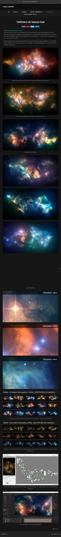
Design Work (49, 12)
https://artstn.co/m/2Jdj (16, 30)
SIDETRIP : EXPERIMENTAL (36, 12)
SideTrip (16, 12)
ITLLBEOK (24, 12)
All (9, 12)
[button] (55, 528)
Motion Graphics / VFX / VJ (30, 14)
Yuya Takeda (8, 6)
